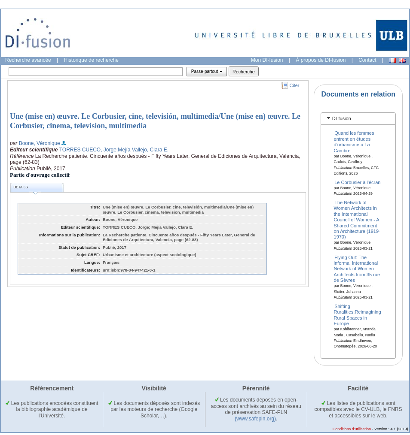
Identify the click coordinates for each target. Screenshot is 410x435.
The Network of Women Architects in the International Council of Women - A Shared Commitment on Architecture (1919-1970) (357, 219)
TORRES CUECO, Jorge (87, 150)
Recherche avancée (28, 60)
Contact (367, 60)
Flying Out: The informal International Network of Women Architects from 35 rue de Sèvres (357, 268)
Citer (295, 85)
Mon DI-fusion (267, 60)
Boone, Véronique (39, 143)
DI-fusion (341, 118)
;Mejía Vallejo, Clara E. (142, 150)
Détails (27, 188)
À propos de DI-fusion (321, 60)
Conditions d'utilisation (352, 429)
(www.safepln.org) (255, 419)
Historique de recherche (91, 60)
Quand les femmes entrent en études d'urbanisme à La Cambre (354, 141)
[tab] (358, 118)
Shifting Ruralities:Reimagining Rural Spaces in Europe (357, 314)
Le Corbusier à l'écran (357, 181)
